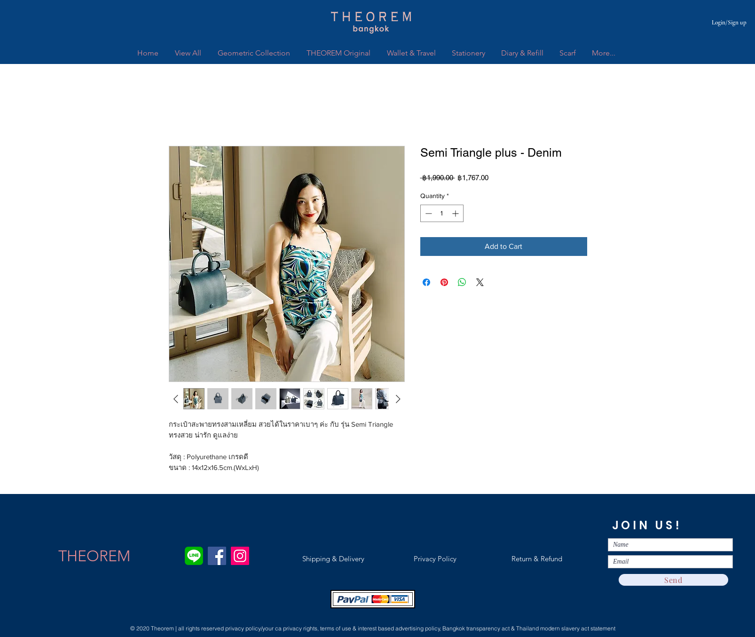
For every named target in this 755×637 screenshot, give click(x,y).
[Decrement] (427, 213)
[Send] (673, 580)
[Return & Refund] (536, 559)
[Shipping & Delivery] (333, 558)
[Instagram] (240, 556)
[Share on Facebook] (426, 282)
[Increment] (456, 213)
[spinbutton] (441, 213)
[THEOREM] (94, 556)
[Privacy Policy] (435, 558)
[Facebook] (217, 556)
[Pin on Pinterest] (444, 282)
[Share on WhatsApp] (462, 282)
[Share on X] (480, 282)
